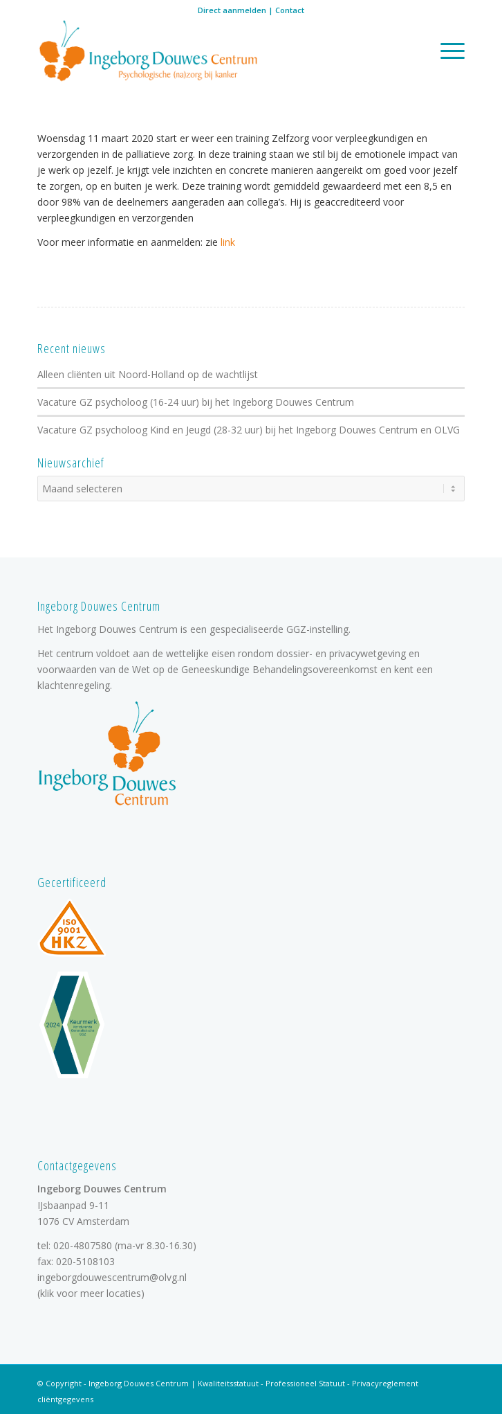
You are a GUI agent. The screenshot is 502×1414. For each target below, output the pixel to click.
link (226, 242)
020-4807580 (82, 1245)
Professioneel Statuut (305, 1383)
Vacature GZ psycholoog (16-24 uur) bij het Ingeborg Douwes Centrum (195, 402)
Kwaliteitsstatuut (228, 1383)
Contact (289, 10)
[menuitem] (446, 50)
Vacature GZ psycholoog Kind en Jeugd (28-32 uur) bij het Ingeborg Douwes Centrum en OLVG (248, 429)
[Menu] (446, 50)
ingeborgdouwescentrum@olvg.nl (112, 1277)
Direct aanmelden (232, 10)
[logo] (208, 52)
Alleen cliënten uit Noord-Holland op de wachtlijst (147, 374)
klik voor (58, 1293)
